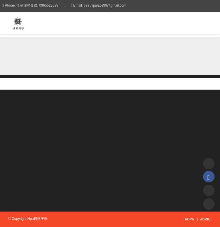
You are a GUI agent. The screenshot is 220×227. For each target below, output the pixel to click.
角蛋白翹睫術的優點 (114, 49)
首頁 (37, 49)
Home (189, 219)
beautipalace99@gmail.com (110, 5)
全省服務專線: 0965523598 (43, 5)
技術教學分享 (69, 49)
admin (205, 219)
